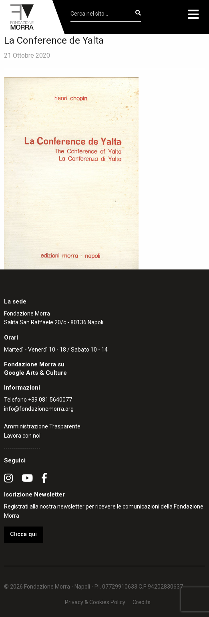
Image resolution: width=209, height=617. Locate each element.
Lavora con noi (22, 435)
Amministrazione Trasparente (42, 426)
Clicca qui (23, 534)
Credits (142, 602)
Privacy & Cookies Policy (95, 602)
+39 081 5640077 (50, 399)
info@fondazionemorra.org (39, 409)
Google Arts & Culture (35, 372)
